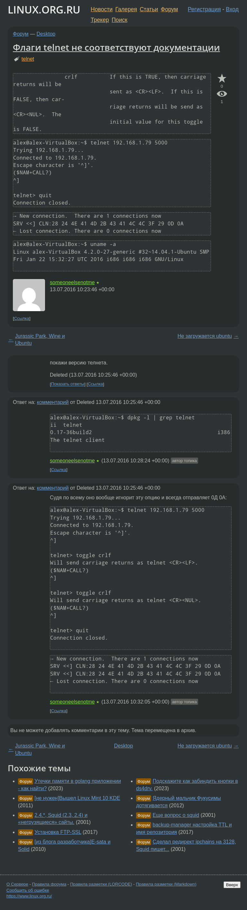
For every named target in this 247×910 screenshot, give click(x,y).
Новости (102, 9)
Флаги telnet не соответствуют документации (116, 47)
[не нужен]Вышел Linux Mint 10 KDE (77, 798)
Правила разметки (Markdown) (166, 884)
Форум (169, 9)
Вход (232, 9)
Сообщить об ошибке (27, 890)
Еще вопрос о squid (176, 815)
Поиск (119, 20)
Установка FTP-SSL (57, 832)
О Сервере (17, 884)
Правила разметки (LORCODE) (101, 884)
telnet (28, 59)
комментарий (53, 402)
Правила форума (49, 884)
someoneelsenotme (72, 282)
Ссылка (21, 318)
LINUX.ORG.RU (44, 9)
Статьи (149, 9)
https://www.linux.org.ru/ (29, 896)
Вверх (232, 884)
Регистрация (204, 9)
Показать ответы (67, 384)
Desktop (46, 34)
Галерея (126, 9)
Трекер (100, 20)
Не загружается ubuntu (205, 336)
